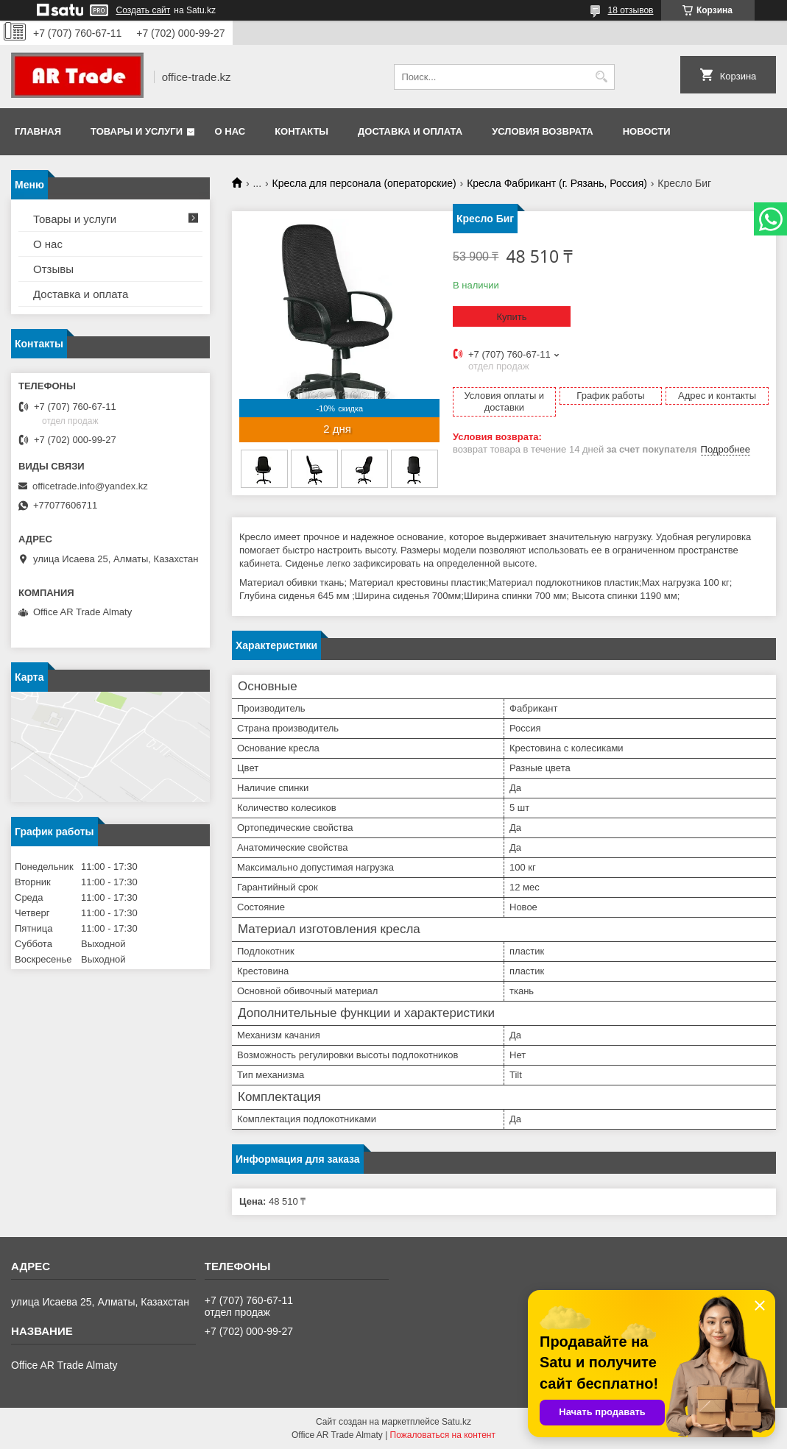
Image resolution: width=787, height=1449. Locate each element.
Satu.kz (456, 1422)
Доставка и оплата (410, 131)
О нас (230, 131)
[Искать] (602, 77)
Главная (38, 131)
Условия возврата (542, 131)
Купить (511, 316)
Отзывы (53, 269)
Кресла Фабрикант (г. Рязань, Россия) (557, 183)
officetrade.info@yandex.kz (90, 486)
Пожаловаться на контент (442, 1435)
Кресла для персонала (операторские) (364, 183)
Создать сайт (143, 10)
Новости (647, 131)
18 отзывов (630, 10)
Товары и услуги (137, 131)
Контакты (301, 131)
